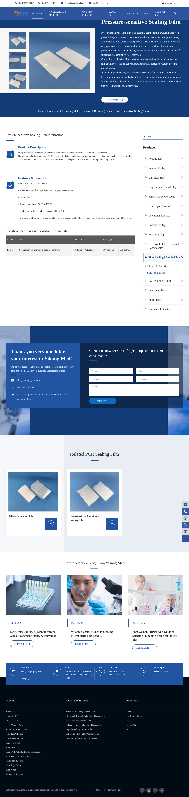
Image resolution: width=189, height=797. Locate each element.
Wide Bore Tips (157, 234)
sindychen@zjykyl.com (74, 3)
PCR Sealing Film (101, 110)
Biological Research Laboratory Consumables (86, 716)
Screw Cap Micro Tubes (161, 196)
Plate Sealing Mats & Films (74, 110)
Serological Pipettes (159, 309)
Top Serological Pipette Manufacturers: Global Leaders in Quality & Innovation (33, 633)
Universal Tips (156, 177)
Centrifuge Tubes (157, 290)
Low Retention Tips (159, 215)
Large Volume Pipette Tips (162, 187)
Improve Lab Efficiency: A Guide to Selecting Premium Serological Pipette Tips (154, 635)
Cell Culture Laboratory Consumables (82, 734)
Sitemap (98, 790)
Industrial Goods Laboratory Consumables (84, 725)
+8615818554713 (160, 671)
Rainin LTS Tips (157, 168)
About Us (113, 13)
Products (37, 13)
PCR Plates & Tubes (159, 280)
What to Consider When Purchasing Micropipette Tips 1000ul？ (92, 633)
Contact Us (160, 13)
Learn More (22, 643)
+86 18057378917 (26, 3)
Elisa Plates (154, 299)
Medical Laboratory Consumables (81, 711)
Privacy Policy (114, 790)
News (146, 13)
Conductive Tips (157, 224)
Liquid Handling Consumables (79, 729)
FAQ (128, 729)
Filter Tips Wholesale (160, 205)
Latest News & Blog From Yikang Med (94, 563)
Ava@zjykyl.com (100, 3)
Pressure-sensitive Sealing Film (131, 110)
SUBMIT (102, 401)
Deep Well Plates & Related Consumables (163, 246)
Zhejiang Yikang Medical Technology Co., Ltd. (38, 790)
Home (41, 110)
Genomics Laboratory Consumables (81, 738)
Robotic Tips (155, 158)
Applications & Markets (57, 13)
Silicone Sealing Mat (156, 266)
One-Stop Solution (87, 13)
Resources (131, 13)
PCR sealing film (56, 156)
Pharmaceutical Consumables (79, 720)
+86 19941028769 (49, 3)
